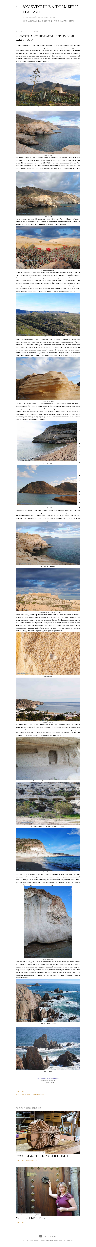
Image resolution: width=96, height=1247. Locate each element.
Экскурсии (47, 21)
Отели (72, 21)
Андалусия (26, 1094)
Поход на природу (37, 1094)
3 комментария (31, 1160)
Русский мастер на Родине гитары (42, 1156)
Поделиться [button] (20, 1091)
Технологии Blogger (48, 1236)
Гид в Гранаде (60, 21)
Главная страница (32, 21)
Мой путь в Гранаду (30, 1218)
